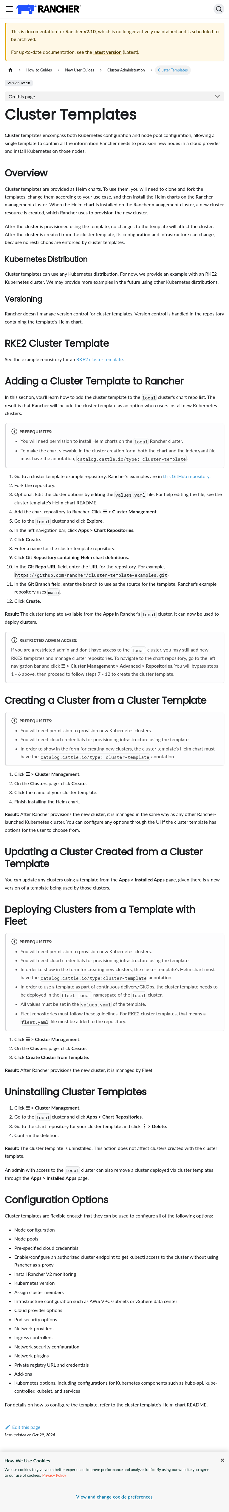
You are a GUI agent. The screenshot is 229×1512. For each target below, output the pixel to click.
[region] (114, 1482)
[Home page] (10, 70)
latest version (107, 52)
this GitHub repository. (187, 476)
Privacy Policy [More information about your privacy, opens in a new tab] (54, 1475)
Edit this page (22, 1427)
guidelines (107, 1013)
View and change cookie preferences (114, 1496)
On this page (22, 96)
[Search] (218, 9)
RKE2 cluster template (99, 359)
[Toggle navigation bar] (9, 8)
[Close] (222, 1460)
